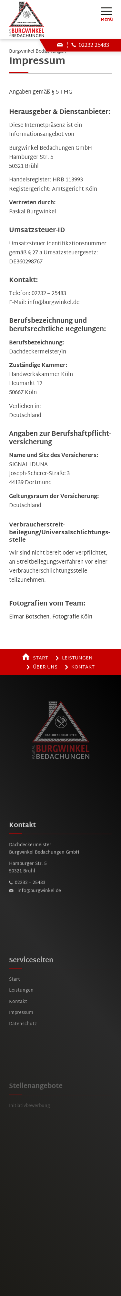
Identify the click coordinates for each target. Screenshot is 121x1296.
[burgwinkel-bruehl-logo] (50, 19)
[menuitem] (103, 11)
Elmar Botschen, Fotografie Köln (50, 617)
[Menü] (103, 11)
